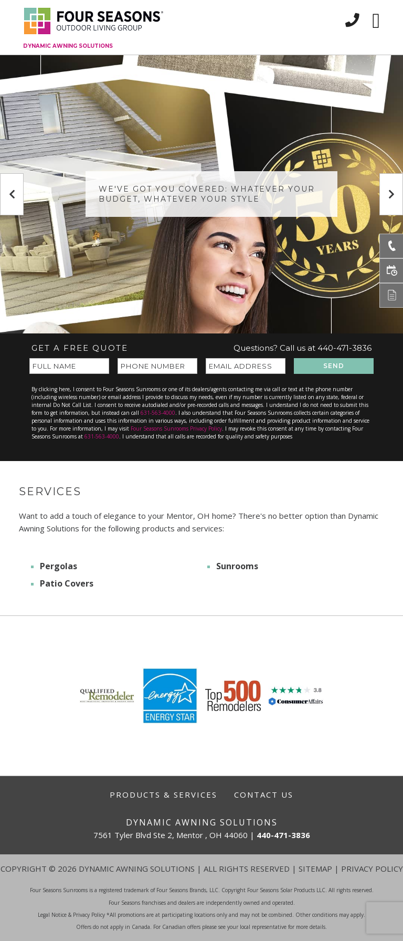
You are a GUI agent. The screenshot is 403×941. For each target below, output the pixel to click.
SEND (333, 366)
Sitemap (315, 868)
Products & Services (163, 794)
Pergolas (58, 566)
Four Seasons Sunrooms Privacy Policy (176, 428)
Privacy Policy (372, 868)
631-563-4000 (158, 412)
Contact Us (263, 794)
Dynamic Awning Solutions (68, 46)
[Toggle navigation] (376, 21)
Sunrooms (237, 566)
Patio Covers (66, 583)
